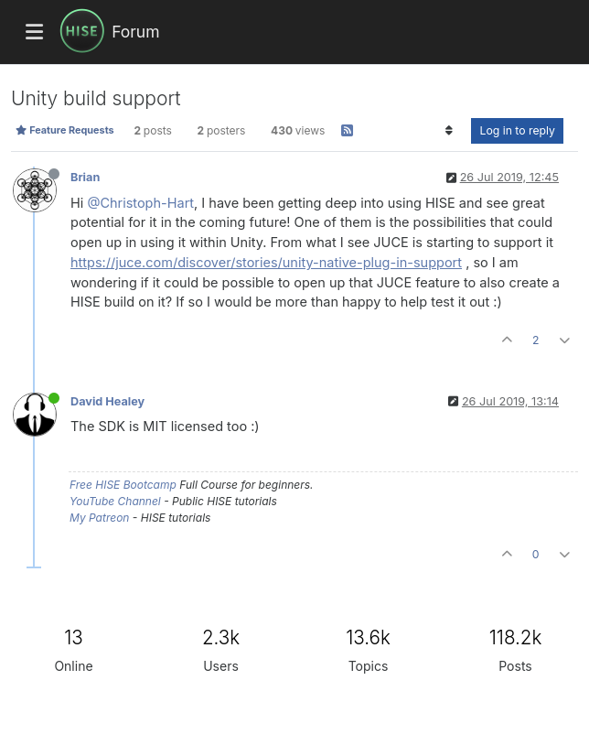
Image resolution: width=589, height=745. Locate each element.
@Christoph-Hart (140, 203)
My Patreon (99, 517)
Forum (135, 31)
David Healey (107, 401)
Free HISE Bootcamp (123, 484)
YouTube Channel (115, 501)
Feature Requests (64, 130)
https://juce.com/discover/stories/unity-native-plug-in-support (266, 262)
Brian (85, 177)
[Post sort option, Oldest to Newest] (449, 131)
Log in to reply (517, 130)
